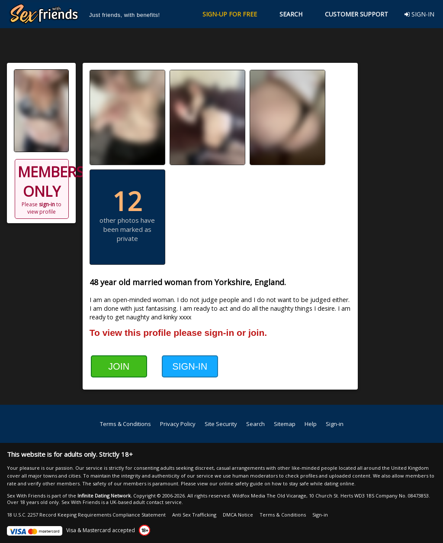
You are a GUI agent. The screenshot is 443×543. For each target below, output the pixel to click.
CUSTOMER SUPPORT (356, 14)
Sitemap (284, 424)
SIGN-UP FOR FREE (229, 14)
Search (255, 424)
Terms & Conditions (125, 424)
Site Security (221, 424)
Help (311, 424)
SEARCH (290, 14)
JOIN (118, 366)
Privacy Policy (178, 424)
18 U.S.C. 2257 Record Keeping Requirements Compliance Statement (86, 514)
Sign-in (334, 424)
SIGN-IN (419, 14)
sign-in (47, 204)
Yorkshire (232, 282)
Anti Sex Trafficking (194, 514)
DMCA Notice (238, 514)
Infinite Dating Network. (104, 495)
